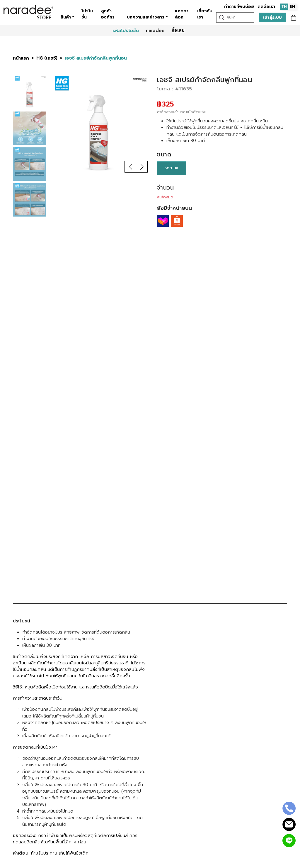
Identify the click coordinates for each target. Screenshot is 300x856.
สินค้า (65, 17)
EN (292, 6)
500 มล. (172, 168)
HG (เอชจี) (46, 58)
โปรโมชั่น (87, 14)
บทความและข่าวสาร (145, 17)
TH (284, 6)
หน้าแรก (21, 58)
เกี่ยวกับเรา (204, 14)
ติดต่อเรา (266, 7)
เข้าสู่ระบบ (272, 17)
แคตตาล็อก (181, 14)
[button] (130, 167)
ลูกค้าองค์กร (108, 14)
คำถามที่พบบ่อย (239, 7)
